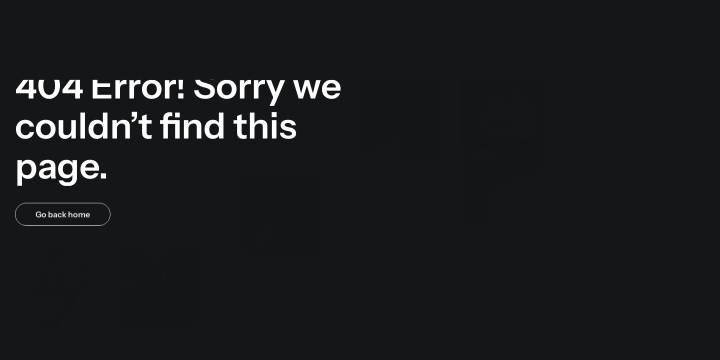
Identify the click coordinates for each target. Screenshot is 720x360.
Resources (418, 20)
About (376, 20)
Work (292, 20)
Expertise (332, 20)
